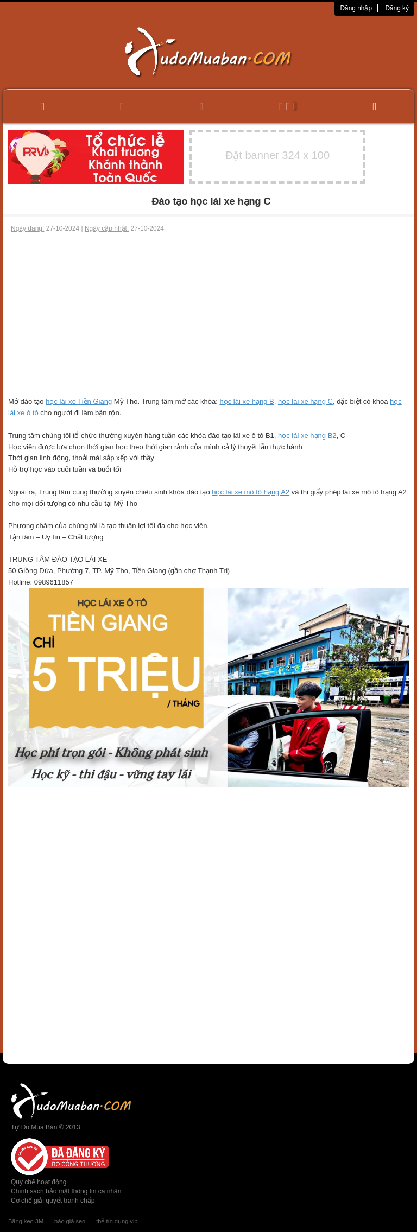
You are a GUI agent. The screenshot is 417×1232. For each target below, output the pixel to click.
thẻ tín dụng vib (116, 1221)
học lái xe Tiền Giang (79, 401)
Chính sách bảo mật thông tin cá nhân (66, 1191)
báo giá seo (69, 1221)
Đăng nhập (356, 8)
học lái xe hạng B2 (307, 435)
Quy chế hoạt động (38, 1182)
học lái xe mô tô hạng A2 (250, 492)
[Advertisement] (208, 315)
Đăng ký (397, 8)
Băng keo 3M (25, 1221)
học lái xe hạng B (246, 401)
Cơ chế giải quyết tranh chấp (52, 1200)
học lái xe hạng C (305, 401)
